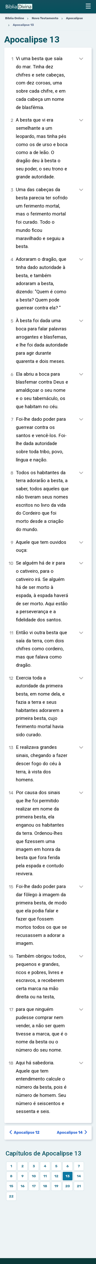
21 (79, 1186)
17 (34, 1186)
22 (11, 1196)
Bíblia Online (14, 18)
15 (11, 1186)
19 (56, 1186)
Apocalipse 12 (24, 1132)
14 (79, 1176)
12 (56, 1176)
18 (45, 1186)
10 (34, 1176)
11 (45, 1176)
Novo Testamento (45, 18)
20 (67, 1186)
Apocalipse (74, 18)
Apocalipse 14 (72, 1132)
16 (22, 1186)
